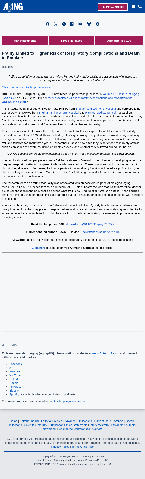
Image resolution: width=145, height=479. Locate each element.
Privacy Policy (60, 446)
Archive (118, 421)
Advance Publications (78, 421)
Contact (97, 428)
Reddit (13, 382)
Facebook (15, 363)
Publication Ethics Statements (68, 424)
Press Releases (71, 40)
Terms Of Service (83, 446)
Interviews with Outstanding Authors (113, 424)
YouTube (15, 375)
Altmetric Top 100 (119, 40)
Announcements (25, 40)
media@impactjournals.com (67, 401)
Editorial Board (29, 421)
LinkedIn (14, 379)
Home (13, 421)
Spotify (13, 394)
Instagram (15, 371)
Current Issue (103, 421)
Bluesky (14, 390)
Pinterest (15, 386)
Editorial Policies (51, 421)
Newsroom (50, 428)
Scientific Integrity (35, 424)
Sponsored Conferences (74, 428)
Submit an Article (113, 7)
